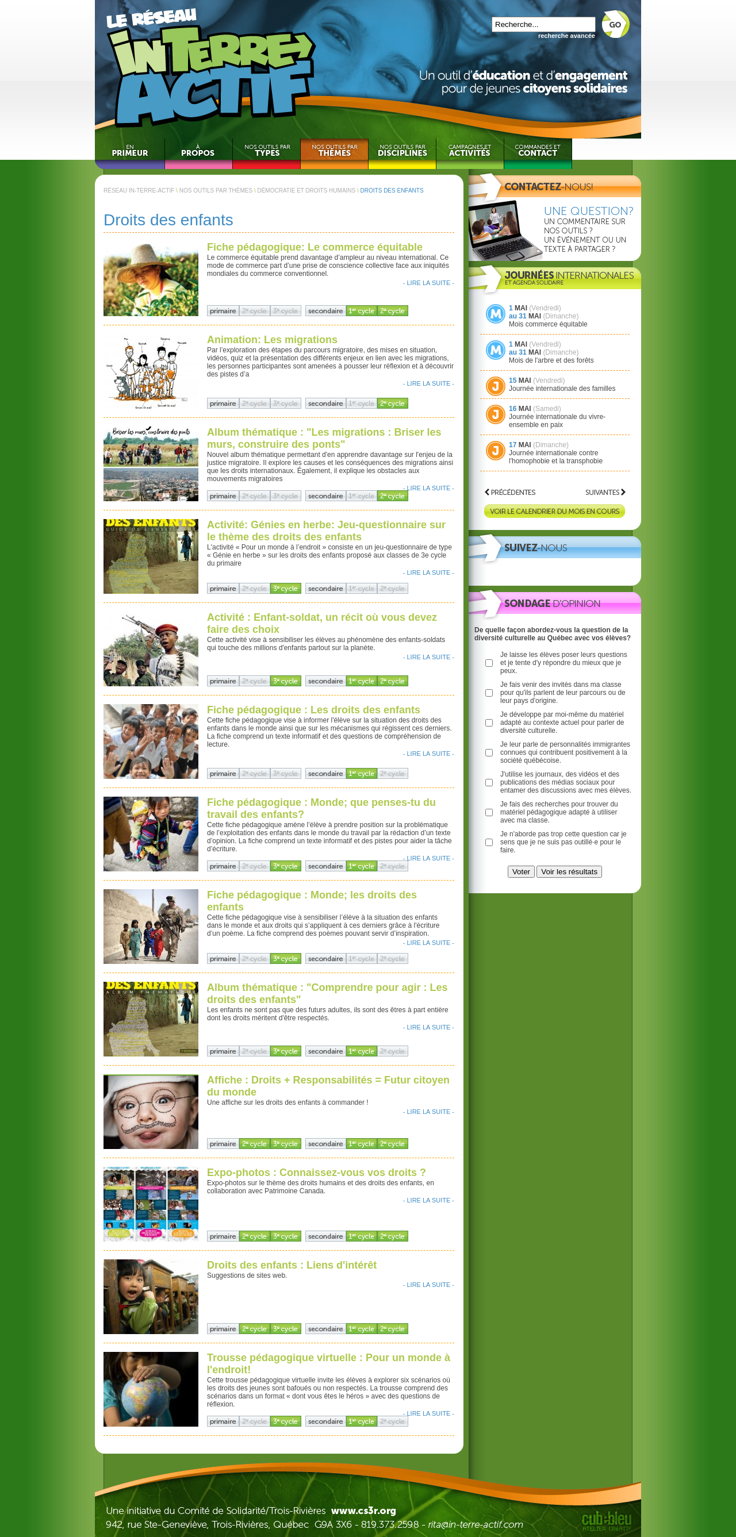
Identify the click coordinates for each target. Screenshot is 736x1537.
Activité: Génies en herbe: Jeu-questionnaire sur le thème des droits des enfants (326, 531)
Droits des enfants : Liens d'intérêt (292, 1265)
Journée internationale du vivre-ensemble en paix (557, 421)
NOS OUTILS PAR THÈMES (215, 190)
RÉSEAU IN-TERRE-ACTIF (138, 190)
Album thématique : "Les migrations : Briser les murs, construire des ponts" (324, 438)
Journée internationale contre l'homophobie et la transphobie (556, 457)
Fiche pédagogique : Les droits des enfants (313, 710)
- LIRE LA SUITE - (428, 282)
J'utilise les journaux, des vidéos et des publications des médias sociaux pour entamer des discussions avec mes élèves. (565, 782)
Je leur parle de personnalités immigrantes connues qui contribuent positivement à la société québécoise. (565, 752)
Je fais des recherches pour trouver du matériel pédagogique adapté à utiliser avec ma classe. (559, 812)
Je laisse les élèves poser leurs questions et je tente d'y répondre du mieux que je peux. (563, 663)
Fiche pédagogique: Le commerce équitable (315, 247)
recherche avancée (566, 35)
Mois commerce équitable (548, 324)
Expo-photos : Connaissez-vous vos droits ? (316, 1172)
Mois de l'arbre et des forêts (551, 360)
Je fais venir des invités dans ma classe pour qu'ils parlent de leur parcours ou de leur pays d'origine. (563, 693)
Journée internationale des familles (562, 389)
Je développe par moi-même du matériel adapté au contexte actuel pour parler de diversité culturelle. (562, 722)
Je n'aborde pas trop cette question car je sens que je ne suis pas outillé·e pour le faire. (563, 842)
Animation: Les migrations (272, 339)
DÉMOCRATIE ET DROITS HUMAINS (306, 190)
